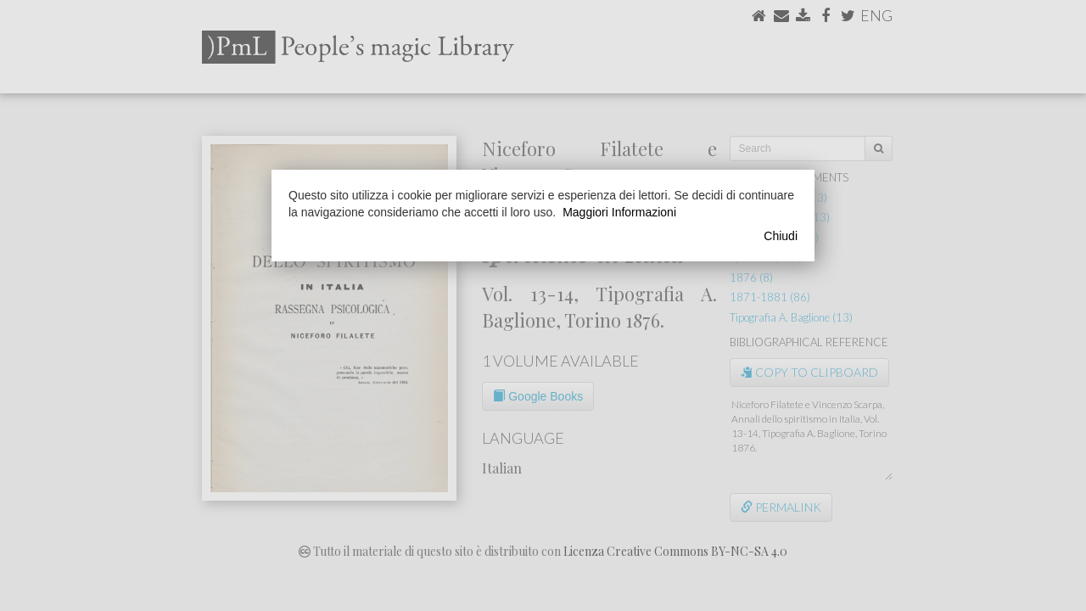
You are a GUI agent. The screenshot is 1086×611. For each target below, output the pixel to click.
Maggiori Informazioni (619, 212)
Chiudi (781, 236)
